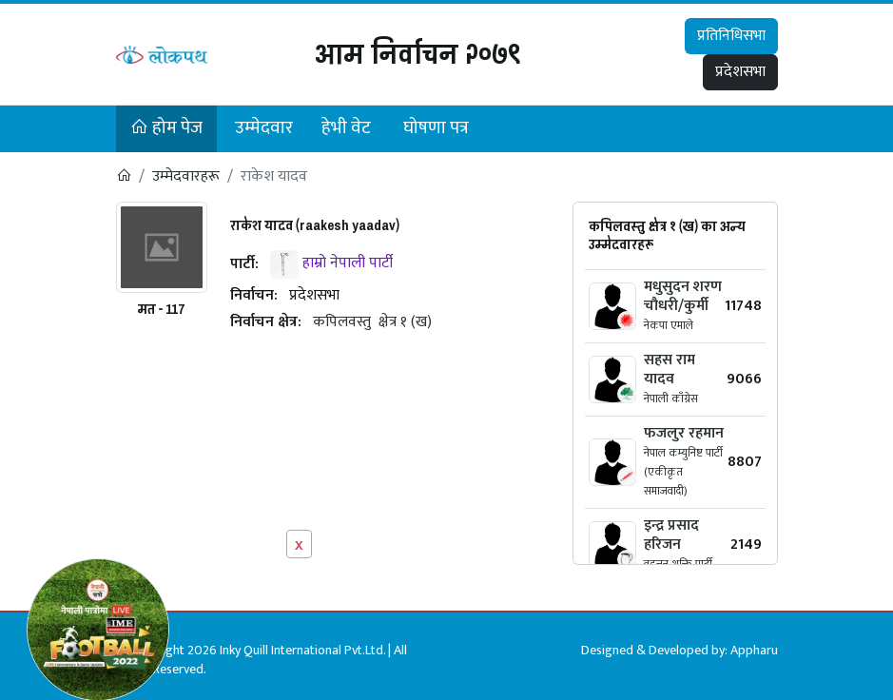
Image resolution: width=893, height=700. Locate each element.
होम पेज (166, 128)
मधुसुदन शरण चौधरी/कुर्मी (683, 296)
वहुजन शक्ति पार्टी (678, 564)
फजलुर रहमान (684, 433)
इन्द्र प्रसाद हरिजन (671, 535)
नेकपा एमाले (668, 325)
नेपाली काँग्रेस (671, 398)
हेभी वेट (346, 128)
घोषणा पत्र (436, 128)
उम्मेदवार (264, 128)
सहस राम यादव (669, 369)
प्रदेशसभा (740, 72)
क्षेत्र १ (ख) (405, 322)
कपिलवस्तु (342, 322)
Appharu (754, 650)
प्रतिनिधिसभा (731, 36)
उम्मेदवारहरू (186, 176)
